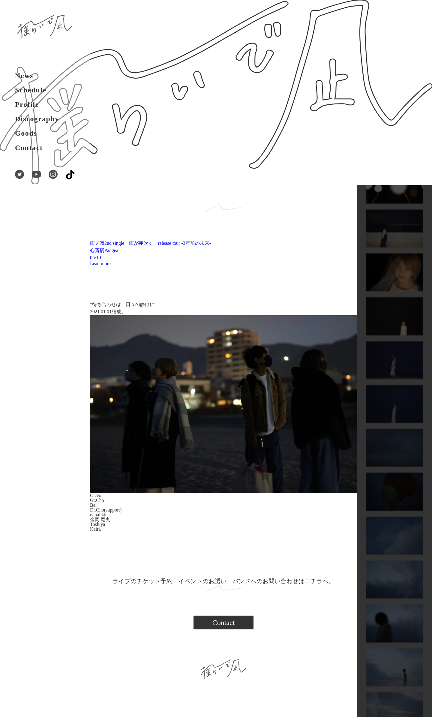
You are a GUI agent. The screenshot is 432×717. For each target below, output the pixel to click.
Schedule (30, 90)
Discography (37, 119)
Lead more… (103, 263)
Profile (27, 104)
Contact (29, 148)
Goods (26, 133)
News (24, 76)
